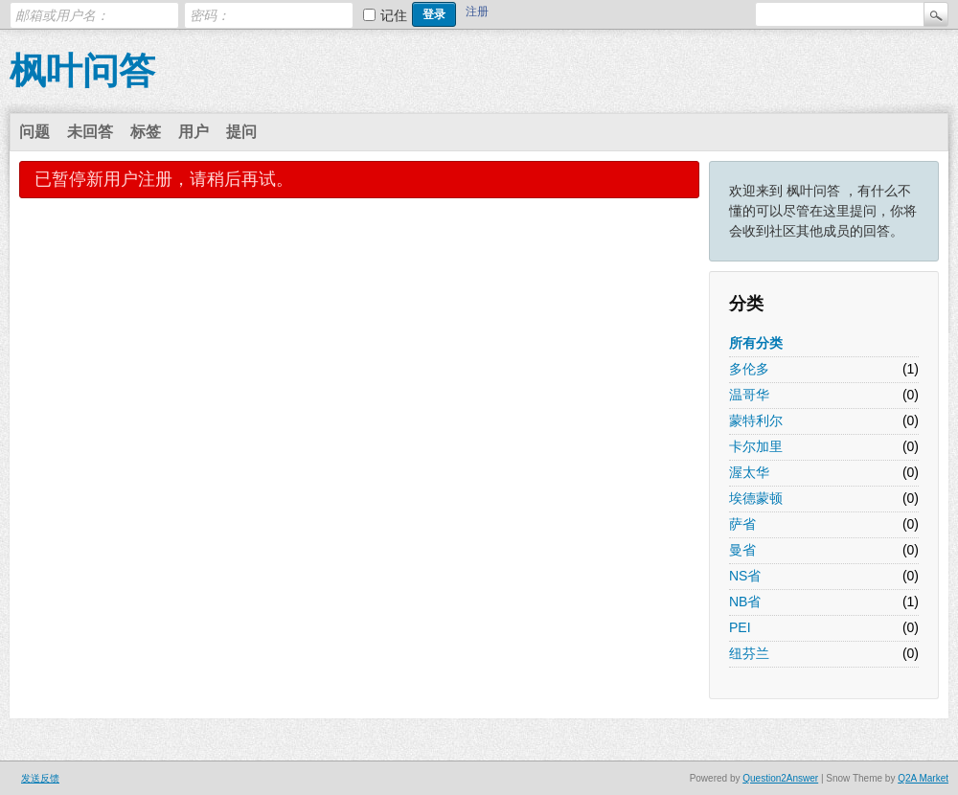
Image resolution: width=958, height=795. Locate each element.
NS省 (745, 575)
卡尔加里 (756, 446)
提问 (241, 132)
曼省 (742, 549)
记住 (393, 15)
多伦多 (749, 368)
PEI (740, 627)
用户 (193, 132)
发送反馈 (40, 778)
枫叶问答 (82, 71)
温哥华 (749, 394)
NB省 (745, 601)
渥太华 (749, 472)
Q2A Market (923, 778)
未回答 (90, 132)
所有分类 (756, 343)
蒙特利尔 (756, 420)
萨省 (742, 524)
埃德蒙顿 (756, 498)
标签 (145, 132)
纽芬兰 (749, 653)
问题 (34, 132)
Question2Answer (780, 778)
